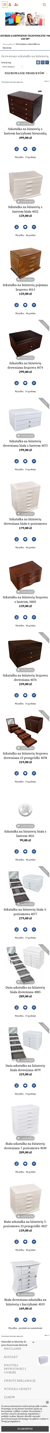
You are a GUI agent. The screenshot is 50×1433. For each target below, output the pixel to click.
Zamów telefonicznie (15, 1399)
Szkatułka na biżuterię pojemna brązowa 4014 (25, 287)
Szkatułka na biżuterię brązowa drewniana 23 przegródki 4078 (25, 756)
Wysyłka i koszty (17, 1389)
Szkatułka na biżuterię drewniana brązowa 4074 (25, 365)
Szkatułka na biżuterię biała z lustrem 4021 (25, 834)
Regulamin (12, 1349)
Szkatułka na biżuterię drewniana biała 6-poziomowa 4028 (25, 523)
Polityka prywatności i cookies (15, 1369)
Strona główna (8, 44)
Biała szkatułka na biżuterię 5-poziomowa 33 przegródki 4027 (25, 1224)
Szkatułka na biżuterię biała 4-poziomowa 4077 (25, 912)
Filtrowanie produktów (25, 73)
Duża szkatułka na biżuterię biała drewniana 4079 (25, 1068)
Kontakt (11, 1357)
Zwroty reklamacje (20, 1381)
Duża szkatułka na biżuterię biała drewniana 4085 (25, 990)
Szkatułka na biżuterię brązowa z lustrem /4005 (25, 599)
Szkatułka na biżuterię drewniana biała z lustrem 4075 (25, 443)
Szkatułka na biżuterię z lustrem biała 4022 (25, 209)
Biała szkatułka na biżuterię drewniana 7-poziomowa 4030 (25, 1146)
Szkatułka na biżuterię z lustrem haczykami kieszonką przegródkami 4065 (25, 133)
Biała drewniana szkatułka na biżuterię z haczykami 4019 (25, 1302)
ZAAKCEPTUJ (25, 1428)
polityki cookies (8, 1416)
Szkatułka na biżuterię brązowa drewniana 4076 (25, 678)
